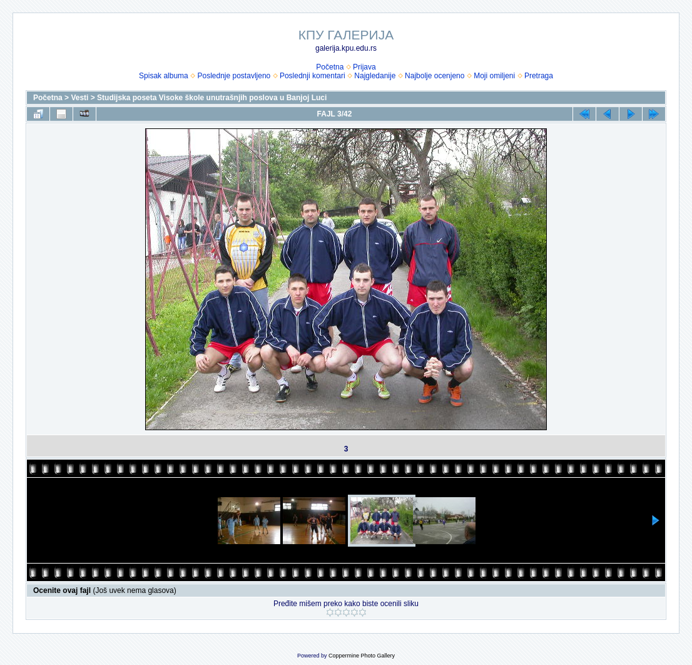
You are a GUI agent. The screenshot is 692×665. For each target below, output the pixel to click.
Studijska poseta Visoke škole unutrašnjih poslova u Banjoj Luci (212, 97)
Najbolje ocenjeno (434, 75)
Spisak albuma (163, 75)
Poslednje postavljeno (233, 75)
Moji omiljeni (494, 75)
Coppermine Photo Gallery (361, 655)
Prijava (364, 67)
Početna (329, 67)
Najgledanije (374, 75)
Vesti (79, 97)
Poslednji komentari (312, 75)
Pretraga (538, 75)
